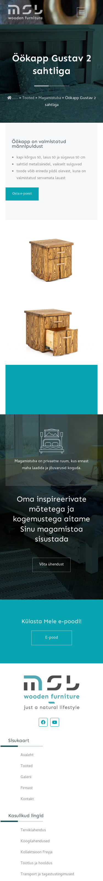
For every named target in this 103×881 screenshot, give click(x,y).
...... (12, 98)
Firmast (27, 788)
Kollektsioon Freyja (36, 852)
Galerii (26, 777)
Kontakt (27, 799)
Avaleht (27, 755)
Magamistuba (49, 98)
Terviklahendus (33, 830)
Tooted (28, 98)
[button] (82, 12)
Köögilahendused (35, 841)
